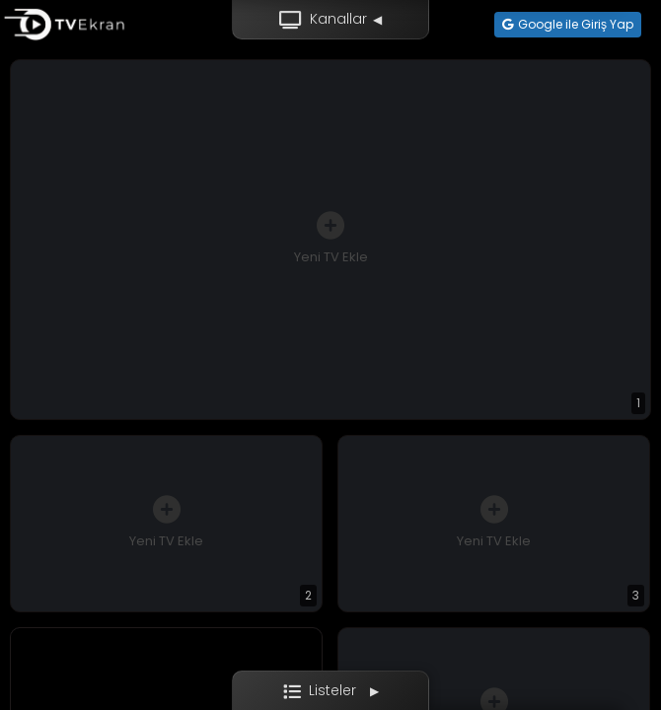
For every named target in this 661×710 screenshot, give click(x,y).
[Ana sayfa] (64, 24)
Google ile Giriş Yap (567, 24)
